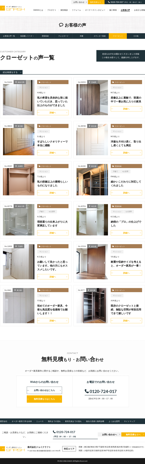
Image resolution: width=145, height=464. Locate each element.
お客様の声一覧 (9, 36)
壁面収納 (45, 36)
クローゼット (118, 36)
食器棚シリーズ (26, 36)
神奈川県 (21, 82)
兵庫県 (20, 166)
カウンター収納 (100, 36)
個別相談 (64, 10)
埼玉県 (93, 206)
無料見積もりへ (133, 434)
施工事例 (113, 10)
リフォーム (76, 10)
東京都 (20, 126)
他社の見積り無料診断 (95, 421)
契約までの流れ (54, 421)
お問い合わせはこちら (44, 390)
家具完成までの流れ (73, 421)
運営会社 (3, 421)
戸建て (115, 171)
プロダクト (51, 10)
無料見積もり (95, 2)
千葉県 (20, 246)
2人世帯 (129, 211)
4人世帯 (125, 171)
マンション (43, 87)
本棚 (81, 36)
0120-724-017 (117, 2)
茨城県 (93, 82)
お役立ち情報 (139, 10)
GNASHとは (38, 10)
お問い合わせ (78, 2)
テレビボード (63, 36)
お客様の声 (125, 10)
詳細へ (53, 112)
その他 (135, 36)
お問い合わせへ (109, 434)
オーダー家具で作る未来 (22, 421)
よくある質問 (114, 421)
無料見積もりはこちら (44, 399)
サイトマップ (129, 421)
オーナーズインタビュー (95, 10)
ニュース (40, 421)
